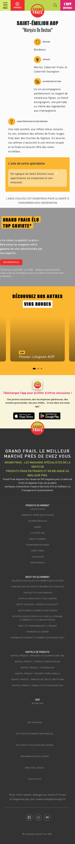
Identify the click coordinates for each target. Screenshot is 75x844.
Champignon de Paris (37, 544)
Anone (37, 526)
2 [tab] (39, 369)
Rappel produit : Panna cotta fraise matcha (37, 685)
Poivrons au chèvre (37, 631)
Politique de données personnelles (34, 733)
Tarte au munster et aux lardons (37, 598)
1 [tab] (34, 369)
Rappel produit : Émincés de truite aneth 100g (37, 679)
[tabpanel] (37, 341)
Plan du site (34, 779)
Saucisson (38, 556)
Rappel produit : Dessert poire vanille (37, 673)
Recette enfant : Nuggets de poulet (37, 604)
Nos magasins (34, 722)
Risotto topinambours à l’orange (37, 625)
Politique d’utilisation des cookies (34, 745)
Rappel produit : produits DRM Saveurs (37, 661)
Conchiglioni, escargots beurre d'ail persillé (37, 586)
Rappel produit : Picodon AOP (37, 667)
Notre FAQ (37, 703)
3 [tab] (42, 369)
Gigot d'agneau (37, 538)
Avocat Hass (37, 509)
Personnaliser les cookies (35, 756)
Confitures (37, 550)
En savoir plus (11, 262)
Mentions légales (34, 767)
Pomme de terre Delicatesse (37, 514)
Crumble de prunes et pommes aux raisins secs (37, 637)
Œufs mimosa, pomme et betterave (37, 610)
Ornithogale (37, 562)
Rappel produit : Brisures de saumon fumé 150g (37, 655)
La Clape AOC (37, 532)
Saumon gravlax (37, 520)
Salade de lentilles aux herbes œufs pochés (37, 580)
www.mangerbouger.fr (50, 799)
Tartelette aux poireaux (37, 592)
